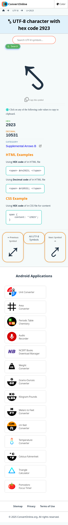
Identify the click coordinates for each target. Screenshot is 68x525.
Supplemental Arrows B (21, 146)
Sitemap (17, 509)
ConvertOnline (14, 4)
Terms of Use (47, 509)
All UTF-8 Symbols (34, 241)
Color (61, 4)
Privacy (31, 509)
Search (13, 46)
